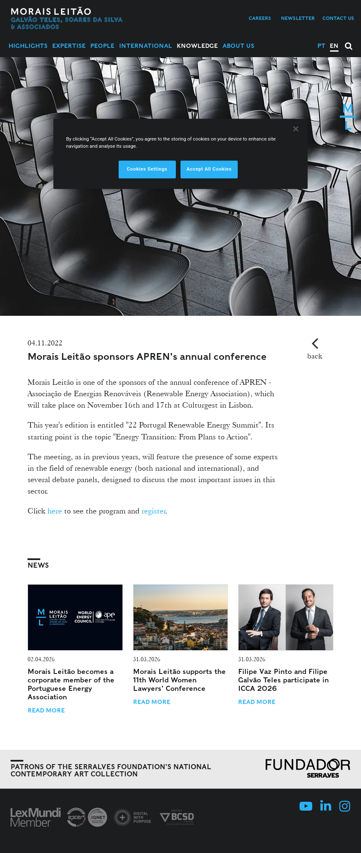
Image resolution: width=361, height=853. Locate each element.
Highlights (27, 45)
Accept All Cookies (208, 169)
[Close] (295, 129)
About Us (238, 45)
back (314, 355)
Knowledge (197, 45)
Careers (260, 18)
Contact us (338, 18)
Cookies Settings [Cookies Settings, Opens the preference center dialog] (147, 169)
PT (321, 45)
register (154, 510)
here (54, 510)
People (102, 45)
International (145, 45)
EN (334, 45)
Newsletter (298, 18)
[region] (180, 154)
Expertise (69, 45)
